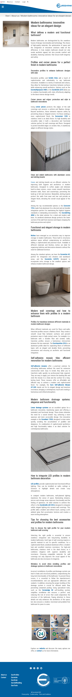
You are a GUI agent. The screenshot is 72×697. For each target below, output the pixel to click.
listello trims (53, 78)
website (42, 648)
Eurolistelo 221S (57, 90)
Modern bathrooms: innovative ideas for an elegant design (46, 16)
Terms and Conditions (45, 694)
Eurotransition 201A (59, 343)
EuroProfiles (15, 675)
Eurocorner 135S (61, 116)
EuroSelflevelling (16, 683)
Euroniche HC (65, 254)
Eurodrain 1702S (47, 419)
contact (39, 651)
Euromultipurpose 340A (39, 90)
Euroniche (14, 677)
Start (7, 16)
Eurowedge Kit (47, 590)
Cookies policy (34, 694)
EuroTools (14, 685)
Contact (17, 2)
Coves (33, 182)
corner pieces (41, 107)
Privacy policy (25, 694)
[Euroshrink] (64, 6)
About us (10, 2)
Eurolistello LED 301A (47, 505)
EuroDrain (14, 680)
